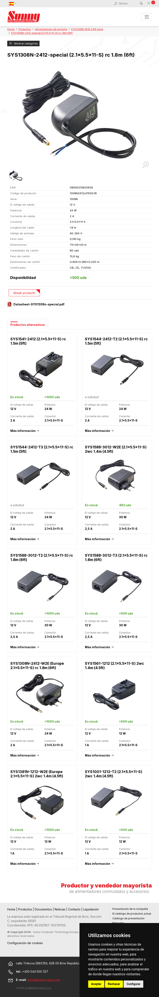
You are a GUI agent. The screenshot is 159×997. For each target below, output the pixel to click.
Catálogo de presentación (128, 918)
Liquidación (91, 909)
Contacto (74, 909)
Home (11, 29)
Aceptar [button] (96, 984)
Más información (23, 430)
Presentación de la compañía (130, 908)
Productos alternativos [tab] (27, 324)
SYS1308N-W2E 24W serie (87, 29)
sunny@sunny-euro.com (43, 980)
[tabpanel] (79, 602)
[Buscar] (129, 3)
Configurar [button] (133, 984)
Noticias (60, 909)
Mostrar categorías (23, 43)
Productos (24, 29)
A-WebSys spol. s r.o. (38, 987)
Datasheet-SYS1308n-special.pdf (38, 304)
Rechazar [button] (114, 984)
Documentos (44, 909)
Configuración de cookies (25, 943)
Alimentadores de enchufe (51, 29)
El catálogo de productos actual (131, 913)
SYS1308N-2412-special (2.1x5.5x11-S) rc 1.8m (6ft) (42, 33)
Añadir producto (24, 293)
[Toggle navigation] (147, 16)
